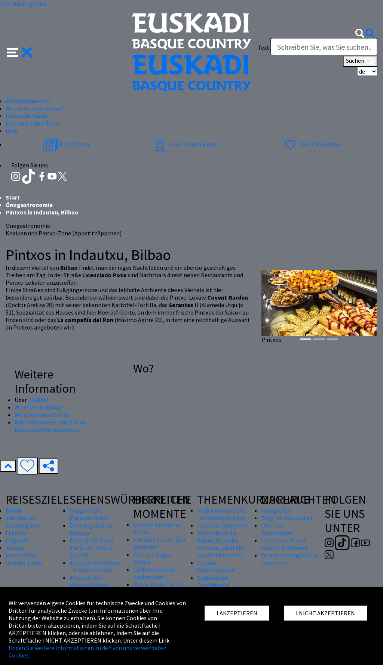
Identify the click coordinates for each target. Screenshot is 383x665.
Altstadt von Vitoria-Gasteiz (89, 581)
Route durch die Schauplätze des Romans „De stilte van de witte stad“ (220, 544)
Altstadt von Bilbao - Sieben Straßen (95, 566)
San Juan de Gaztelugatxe (23, 521)
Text (263, 47)
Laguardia (18, 540)
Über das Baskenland (276, 529)
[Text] (323, 47)
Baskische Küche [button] (27, 116)
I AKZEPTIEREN (237, 613)
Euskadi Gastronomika (215, 566)
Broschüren (66, 144)
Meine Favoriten (311, 144)
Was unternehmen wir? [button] (35, 108)
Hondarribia (21, 555)
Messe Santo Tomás (158, 584)
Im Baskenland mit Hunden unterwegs (221, 514)
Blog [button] (12, 130)
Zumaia (15, 547)
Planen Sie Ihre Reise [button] (32, 123)
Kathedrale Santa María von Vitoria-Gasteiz (92, 547)
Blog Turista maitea (286, 518)
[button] (20, 51)
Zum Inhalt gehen (23, 3)
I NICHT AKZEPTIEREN (325, 613)
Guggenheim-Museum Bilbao (89, 514)
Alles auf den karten (186, 144)
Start (13, 197)
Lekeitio (16, 532)
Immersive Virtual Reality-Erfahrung (284, 543)
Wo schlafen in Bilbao (42, 414)
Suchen (360, 61)
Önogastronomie (29, 204)
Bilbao (14, 510)
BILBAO (38, 399)
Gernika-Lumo (24, 562)
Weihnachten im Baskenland (154, 573)
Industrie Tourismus (222, 525)
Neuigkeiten (276, 510)
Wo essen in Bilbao (38, 407)
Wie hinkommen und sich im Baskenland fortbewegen (50, 425)
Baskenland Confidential (213, 581)
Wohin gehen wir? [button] (28, 101)
